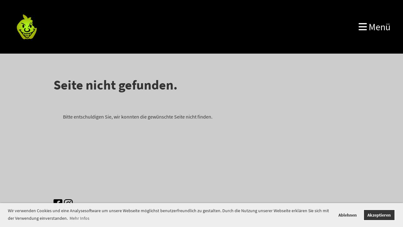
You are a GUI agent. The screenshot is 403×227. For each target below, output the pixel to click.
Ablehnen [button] (347, 215)
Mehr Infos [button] (79, 218)
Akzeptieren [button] (379, 215)
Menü (374, 27)
